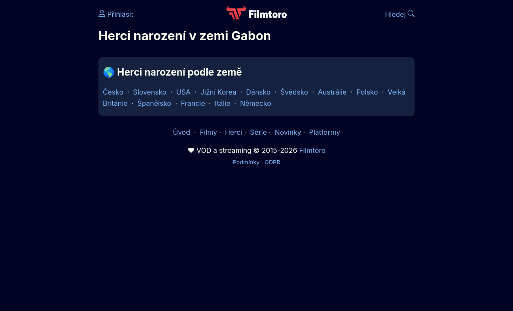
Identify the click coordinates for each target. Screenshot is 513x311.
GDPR (272, 162)
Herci (233, 132)
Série (258, 132)
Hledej (400, 14)
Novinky (288, 132)
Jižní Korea (218, 92)
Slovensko (149, 92)
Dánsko (258, 92)
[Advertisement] (46, 133)
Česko (113, 92)
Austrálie (332, 92)
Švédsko (294, 92)
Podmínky (246, 162)
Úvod (182, 132)
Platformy (324, 132)
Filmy (208, 132)
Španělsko (154, 103)
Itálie (222, 103)
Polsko (367, 92)
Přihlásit (115, 14)
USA (183, 92)
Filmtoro (312, 150)
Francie (193, 103)
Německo (255, 103)
